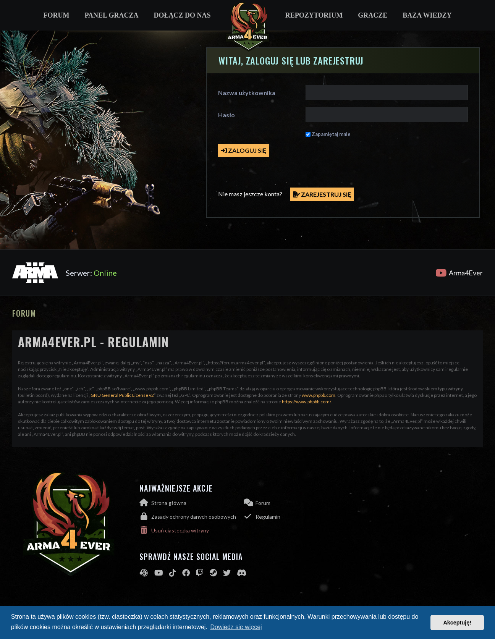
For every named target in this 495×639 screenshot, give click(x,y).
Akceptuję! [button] (457, 623)
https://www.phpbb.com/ (306, 401)
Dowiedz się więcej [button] (236, 627)
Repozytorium (314, 15)
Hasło (226, 114)
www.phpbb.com (318, 395)
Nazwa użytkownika (246, 92)
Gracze (372, 15)
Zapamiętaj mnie (331, 134)
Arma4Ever (459, 273)
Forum (56, 15)
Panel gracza (111, 15)
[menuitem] (191, 516)
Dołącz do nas (182, 15)
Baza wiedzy (427, 15)
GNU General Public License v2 (122, 395)
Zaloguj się (243, 150)
